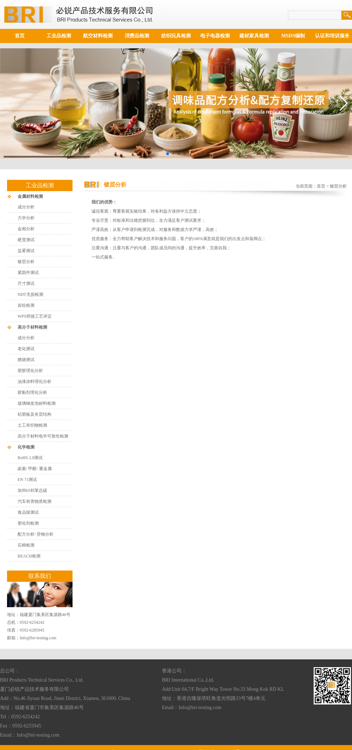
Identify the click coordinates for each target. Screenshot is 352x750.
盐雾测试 (26, 250)
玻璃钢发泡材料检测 (37, 403)
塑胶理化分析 (30, 370)
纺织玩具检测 (176, 35)
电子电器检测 (215, 35)
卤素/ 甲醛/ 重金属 (35, 468)
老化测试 (26, 348)
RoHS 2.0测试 (30, 457)
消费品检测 (137, 35)
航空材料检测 (98, 35)
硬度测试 (26, 239)
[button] (167, 153)
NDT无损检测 (30, 294)
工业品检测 (58, 35)
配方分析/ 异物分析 (36, 534)
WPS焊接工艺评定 (35, 316)
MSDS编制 (293, 35)
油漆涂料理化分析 (34, 381)
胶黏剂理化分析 (32, 392)
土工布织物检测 (32, 425)
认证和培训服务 (332, 35)
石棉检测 (26, 545)
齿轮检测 (26, 305)
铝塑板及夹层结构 (34, 414)
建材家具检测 (254, 35)
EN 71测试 (27, 479)
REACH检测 (29, 556)
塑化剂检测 (29, 523)
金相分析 (26, 228)
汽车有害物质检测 (34, 501)
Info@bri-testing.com (38, 637)
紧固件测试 (28, 272)
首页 (20, 35)
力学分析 (26, 217)
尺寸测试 (26, 283)
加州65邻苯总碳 (32, 490)
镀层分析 (26, 261)
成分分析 (26, 207)
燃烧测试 (26, 359)
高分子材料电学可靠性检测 (43, 436)
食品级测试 (28, 512)
